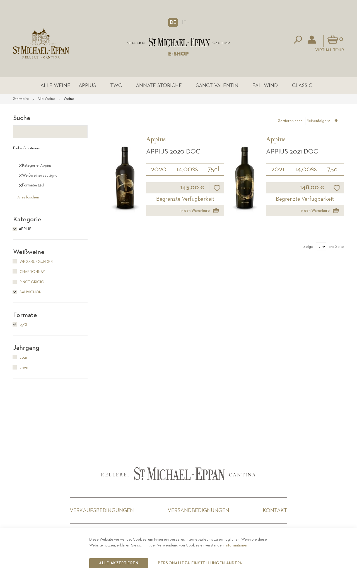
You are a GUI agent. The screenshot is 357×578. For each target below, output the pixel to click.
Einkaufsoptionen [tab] (27, 148)
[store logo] (178, 42)
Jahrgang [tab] (26, 347)
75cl (213, 169)
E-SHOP (178, 54)
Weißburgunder (33, 262)
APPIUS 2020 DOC (173, 151)
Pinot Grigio (28, 282)
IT (184, 22)
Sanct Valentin (217, 85)
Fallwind (265, 85)
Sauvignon (27, 292)
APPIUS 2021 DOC (292, 151)
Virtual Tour (329, 50)
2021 (277, 169)
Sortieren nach (290, 121)
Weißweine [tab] (29, 252)
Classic (302, 85)
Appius (87, 85)
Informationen (236, 545)
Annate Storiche (159, 85)
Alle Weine (55, 85)
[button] (173, 22)
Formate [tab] (25, 315)
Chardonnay (29, 272)
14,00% (187, 169)
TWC (116, 85)
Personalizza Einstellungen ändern (200, 563)
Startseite (21, 99)
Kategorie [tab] (27, 219)
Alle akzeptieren (118, 563)
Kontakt (275, 510)
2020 (159, 169)
